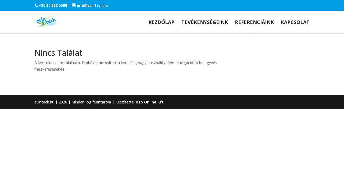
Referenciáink (254, 22)
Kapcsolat (295, 22)
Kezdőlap (161, 22)
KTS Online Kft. (150, 102)
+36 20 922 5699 (53, 5)
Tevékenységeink (204, 22)
